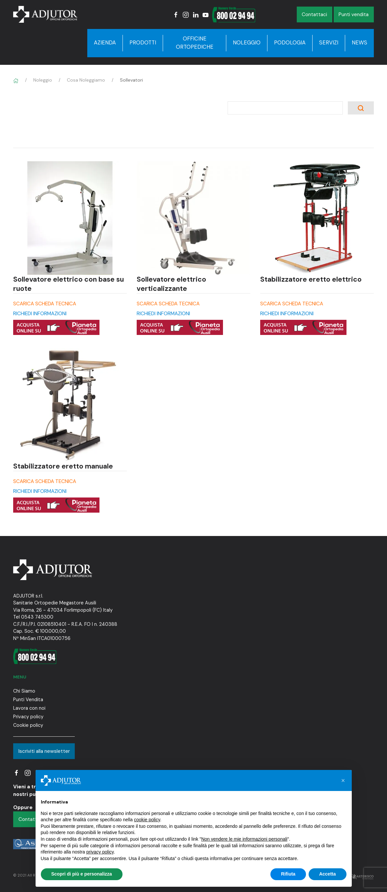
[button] (343, 780)
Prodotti (142, 42)
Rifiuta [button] (288, 874)
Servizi (328, 42)
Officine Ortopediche (194, 42)
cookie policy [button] (147, 819)
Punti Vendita (28, 699)
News (359, 42)
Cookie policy (28, 725)
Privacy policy (28, 717)
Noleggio (247, 42)
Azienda (105, 42)
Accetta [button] (327, 874)
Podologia (290, 42)
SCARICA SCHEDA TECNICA (44, 303)
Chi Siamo (24, 691)
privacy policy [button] (100, 851)
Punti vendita (354, 14)
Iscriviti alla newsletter (44, 751)
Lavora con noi (29, 708)
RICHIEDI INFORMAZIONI (40, 313)
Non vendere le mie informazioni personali (244, 839)
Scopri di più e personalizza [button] (81, 874)
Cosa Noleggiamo (86, 80)
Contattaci (314, 14)
